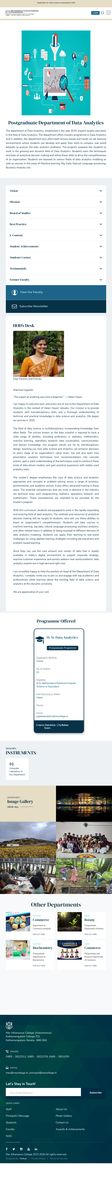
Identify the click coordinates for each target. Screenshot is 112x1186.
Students (11, 1145)
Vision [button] (14, 192)
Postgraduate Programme (62, 670)
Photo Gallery (64, 1138)
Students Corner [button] (22, 270)
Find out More (40, 957)
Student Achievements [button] (26, 257)
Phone (12, 1074)
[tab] (56, 191)
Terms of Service (59, 1181)
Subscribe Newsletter (32, 328)
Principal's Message (17, 1138)
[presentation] (9, 1023)
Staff (9, 1132)
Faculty (10, 1152)
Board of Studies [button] (22, 218)
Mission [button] (15, 205)
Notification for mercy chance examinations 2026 (56, 3)
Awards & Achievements (70, 1152)
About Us (61, 1132)
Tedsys (23, 1181)
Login (95, 13)
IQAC (9, 1158)
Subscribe (96, 1115)
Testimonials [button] (19, 283)
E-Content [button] (17, 244)
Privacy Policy (38, 1181)
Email (12, 1090)
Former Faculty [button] (21, 296)
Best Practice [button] (19, 231)
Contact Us (62, 1145)
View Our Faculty (29, 311)
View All (13, 829)
